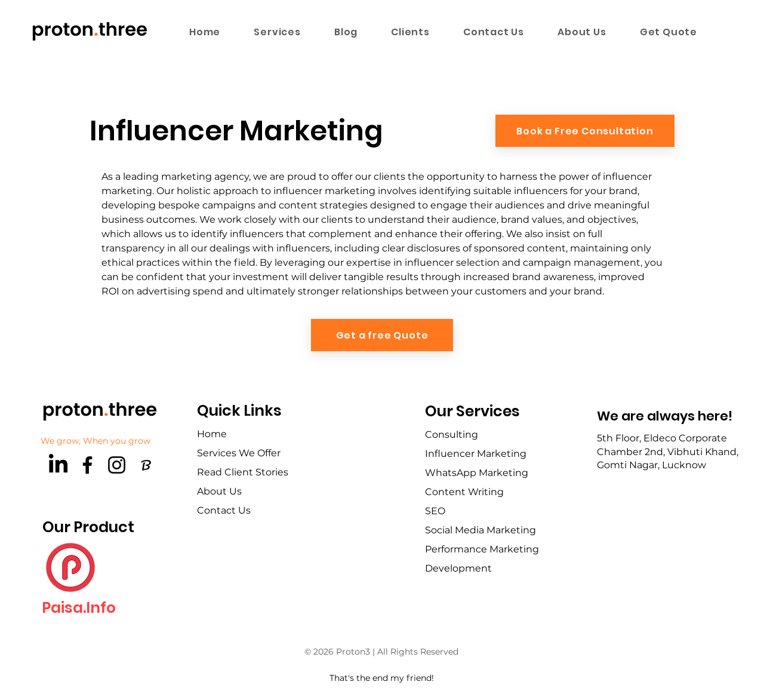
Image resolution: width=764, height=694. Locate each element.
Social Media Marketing (480, 530)
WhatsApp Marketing (476, 472)
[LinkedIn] (58, 465)
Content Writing (464, 492)
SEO (435, 511)
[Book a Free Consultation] (584, 131)
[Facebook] (87, 465)
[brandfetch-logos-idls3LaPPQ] (146, 465)
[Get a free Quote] (382, 335)
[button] (277, 32)
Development (458, 568)
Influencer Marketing (475, 453)
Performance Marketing (482, 549)
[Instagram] (116, 465)
